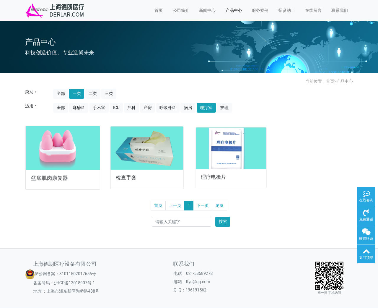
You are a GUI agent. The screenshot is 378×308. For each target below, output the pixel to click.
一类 (77, 93)
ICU (116, 107)
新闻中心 (207, 10)
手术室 (99, 107)
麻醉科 (79, 107)
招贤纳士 (286, 10)
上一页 (175, 205)
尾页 (219, 205)
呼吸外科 (167, 107)
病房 (188, 107)
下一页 (202, 205)
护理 (224, 107)
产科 (131, 107)
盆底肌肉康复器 (50, 177)
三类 (109, 93)
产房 (148, 107)
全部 (61, 93)
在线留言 (313, 10)
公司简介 (181, 10)
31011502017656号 (77, 273)
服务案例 (260, 10)
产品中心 (234, 10)
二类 (93, 93)
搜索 (223, 221)
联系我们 (339, 10)
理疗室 (206, 107)
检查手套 (127, 176)
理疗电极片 (215, 175)
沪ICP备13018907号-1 (74, 283)
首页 (158, 10)
